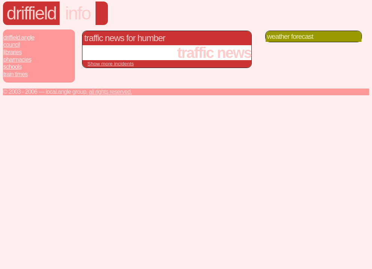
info (78, 13)
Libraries (12, 52)
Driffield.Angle (18, 37)
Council (11, 44)
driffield (31, 13)
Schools (12, 67)
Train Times (15, 74)
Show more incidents (110, 64)
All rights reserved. (110, 92)
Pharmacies (17, 59)
